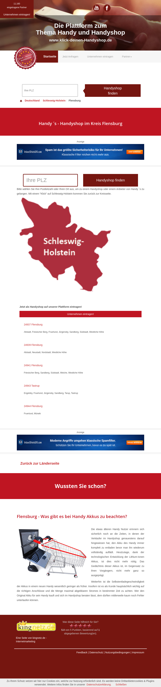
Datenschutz (96, 652)
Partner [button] (127, 56)
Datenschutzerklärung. (99, 684)
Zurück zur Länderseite (39, 463)
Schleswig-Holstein (54, 100)
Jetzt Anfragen (70, 56)
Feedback (81, 652)
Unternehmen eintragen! (80, 314)
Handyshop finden (113, 90)
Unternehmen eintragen (100, 56)
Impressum (138, 652)
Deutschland (29, 100)
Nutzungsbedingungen (117, 652)
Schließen (121, 684)
